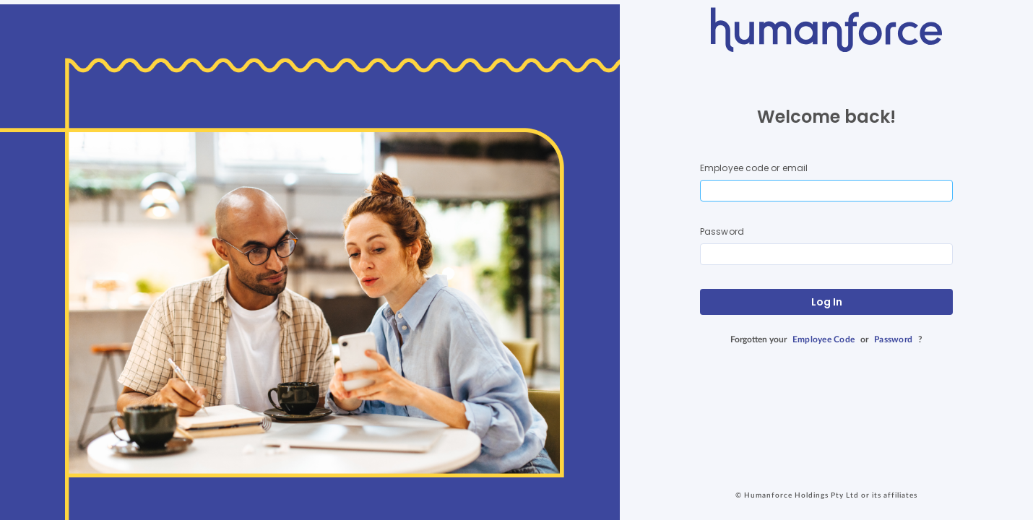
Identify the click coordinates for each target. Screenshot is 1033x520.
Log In (826, 302)
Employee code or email (754, 168)
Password (722, 231)
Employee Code (823, 339)
